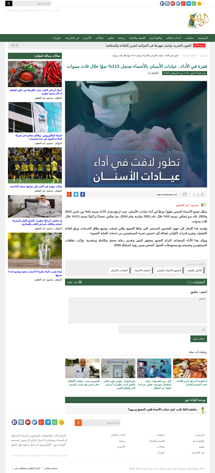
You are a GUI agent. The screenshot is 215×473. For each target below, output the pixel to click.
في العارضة (72, 37)
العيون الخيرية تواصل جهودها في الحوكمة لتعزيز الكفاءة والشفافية (148, 45)
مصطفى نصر (21, 468)
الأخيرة (87, 37)
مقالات (100, 37)
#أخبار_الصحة (195, 270)
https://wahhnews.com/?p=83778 (167, 194)
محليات (189, 37)
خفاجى (47, 468)
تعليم (111, 37)
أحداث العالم (173, 37)
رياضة (121, 37)
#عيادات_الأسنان (119, 270)
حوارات (56, 37)
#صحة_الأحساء (142, 270)
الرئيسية (203, 37)
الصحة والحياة (137, 37)
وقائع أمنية (155, 37)
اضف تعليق (72, 282)
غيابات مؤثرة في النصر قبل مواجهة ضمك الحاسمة (36, 186)
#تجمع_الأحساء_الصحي (169, 270)
